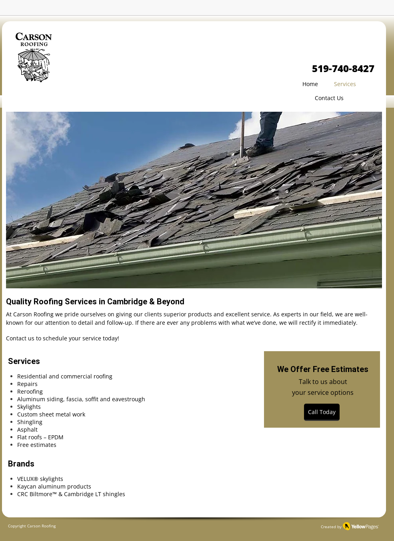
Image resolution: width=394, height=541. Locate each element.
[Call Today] (322, 412)
